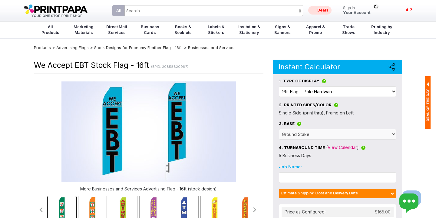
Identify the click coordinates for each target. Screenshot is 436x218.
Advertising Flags (72, 47)
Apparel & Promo (315, 29)
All (118, 10)
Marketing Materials (84, 29)
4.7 (409, 9)
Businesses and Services (212, 47)
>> (255, 209)
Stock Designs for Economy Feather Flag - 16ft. (138, 47)
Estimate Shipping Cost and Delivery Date (319, 193)
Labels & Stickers (216, 29)
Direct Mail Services (116, 29)
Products (42, 47)
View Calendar (342, 147)
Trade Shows (348, 29)
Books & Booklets (183, 29)
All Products (50, 29)
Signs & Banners (282, 29)
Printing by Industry (381, 29)
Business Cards (150, 29)
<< (40, 209)
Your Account (357, 10)
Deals (323, 10)
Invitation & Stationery (249, 29)
